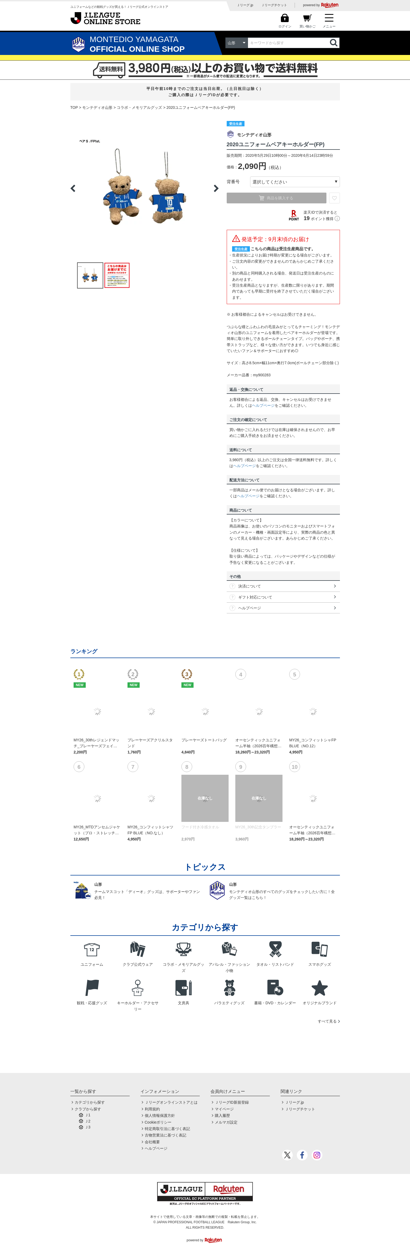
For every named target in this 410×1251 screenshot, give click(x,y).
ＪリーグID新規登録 (232, 1102)
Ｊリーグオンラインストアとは (171, 1102)
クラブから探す (88, 1109)
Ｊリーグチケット (274, 5)
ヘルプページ (263, 405)
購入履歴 (222, 1115)
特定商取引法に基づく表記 (167, 1129)
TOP (74, 107)
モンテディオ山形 (97, 107)
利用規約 (152, 1109)
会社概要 (152, 1142)
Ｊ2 (88, 1121)
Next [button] (216, 188)
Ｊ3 (88, 1127)
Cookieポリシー (158, 1122)
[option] (144, 188)
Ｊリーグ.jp (245, 5)
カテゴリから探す (90, 1102)
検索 (334, 43)
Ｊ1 (88, 1115)
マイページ (224, 1109)
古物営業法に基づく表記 (165, 1135)
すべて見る (327, 1021)
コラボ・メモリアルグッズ (139, 107)
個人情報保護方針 (160, 1115)
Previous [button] (72, 188)
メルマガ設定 (226, 1122)
